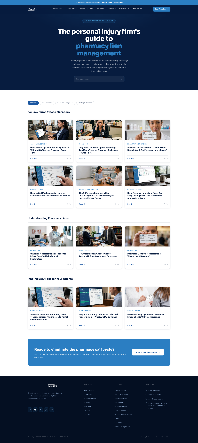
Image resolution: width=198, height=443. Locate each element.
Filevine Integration (122, 427)
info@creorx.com (155, 399)
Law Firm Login (161, 9)
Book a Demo (120, 391)
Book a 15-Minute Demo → (148, 352)
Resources (137, 8)
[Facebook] (41, 410)
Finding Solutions (90, 103)
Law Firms (72, 8)
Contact (87, 415)
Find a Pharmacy (121, 395)
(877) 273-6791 (154, 391)
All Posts (33, 103)
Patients (100, 8)
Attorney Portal (121, 399)
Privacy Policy (146, 437)
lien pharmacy (102, 67)
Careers (87, 411)
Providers (111, 8)
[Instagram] (35, 410)
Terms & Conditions (163, 437)
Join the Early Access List (112, 2)
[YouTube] (52, 410)
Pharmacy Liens (86, 8)
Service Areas (120, 411)
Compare (118, 423)
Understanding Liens (69, 103)
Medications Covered (123, 415)
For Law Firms (48, 103)
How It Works (59, 8)
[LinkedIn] (30, 410)
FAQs (117, 419)
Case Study (124, 8)
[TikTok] (46, 410)
